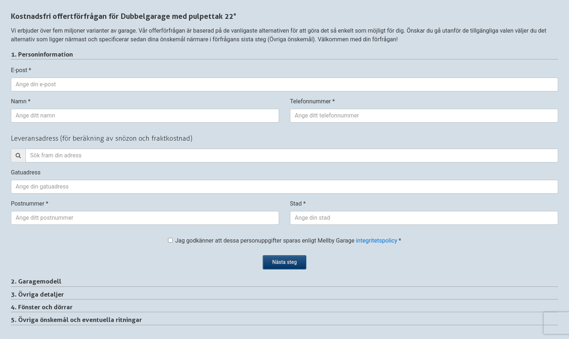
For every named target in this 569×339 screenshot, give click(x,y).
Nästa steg (284, 262)
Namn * (20, 101)
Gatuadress (26, 172)
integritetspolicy (376, 240)
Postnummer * (29, 203)
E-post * (21, 70)
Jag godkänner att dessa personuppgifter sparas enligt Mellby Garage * (284, 240)
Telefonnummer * (312, 101)
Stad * (298, 203)
